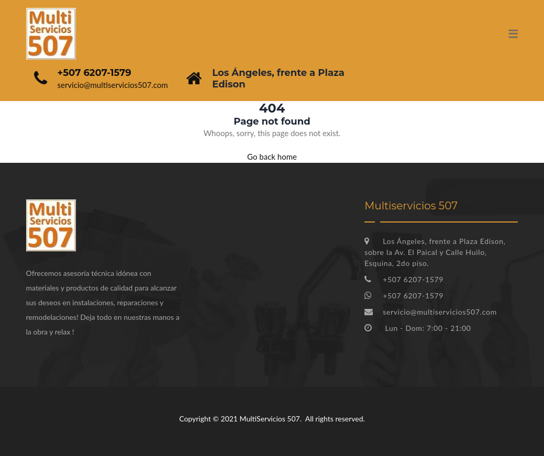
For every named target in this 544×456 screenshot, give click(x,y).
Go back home (272, 156)
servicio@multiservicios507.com (113, 85)
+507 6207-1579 (94, 73)
